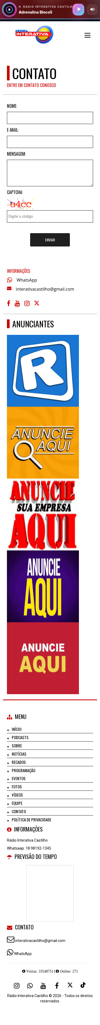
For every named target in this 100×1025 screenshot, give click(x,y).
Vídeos (17, 795)
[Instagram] (16, 985)
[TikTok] (83, 985)
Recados (19, 762)
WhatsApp (27, 280)
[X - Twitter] (37, 304)
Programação (23, 770)
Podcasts (20, 737)
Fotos (17, 786)
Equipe (17, 803)
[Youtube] (43, 985)
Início (16, 729)
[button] (87, 35)
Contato (19, 811)
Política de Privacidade (31, 819)
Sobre (17, 745)
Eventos (19, 778)
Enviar (50, 239)
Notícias (19, 754)
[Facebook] (56, 985)
